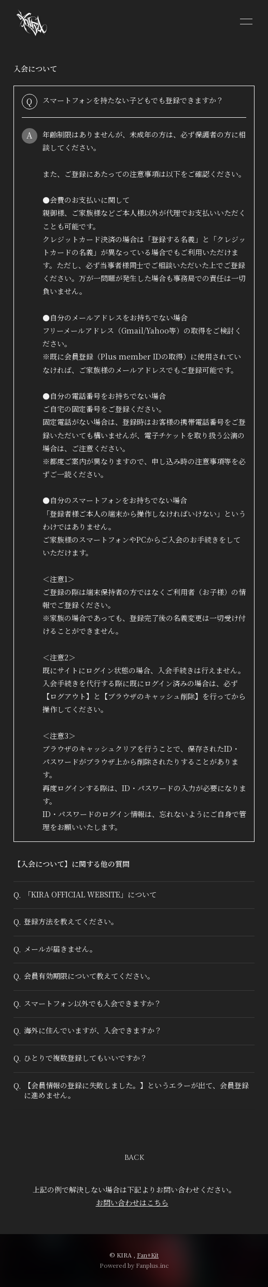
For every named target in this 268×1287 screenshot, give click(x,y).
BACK (134, 1158)
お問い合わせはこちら (132, 1202)
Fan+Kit (148, 1255)
